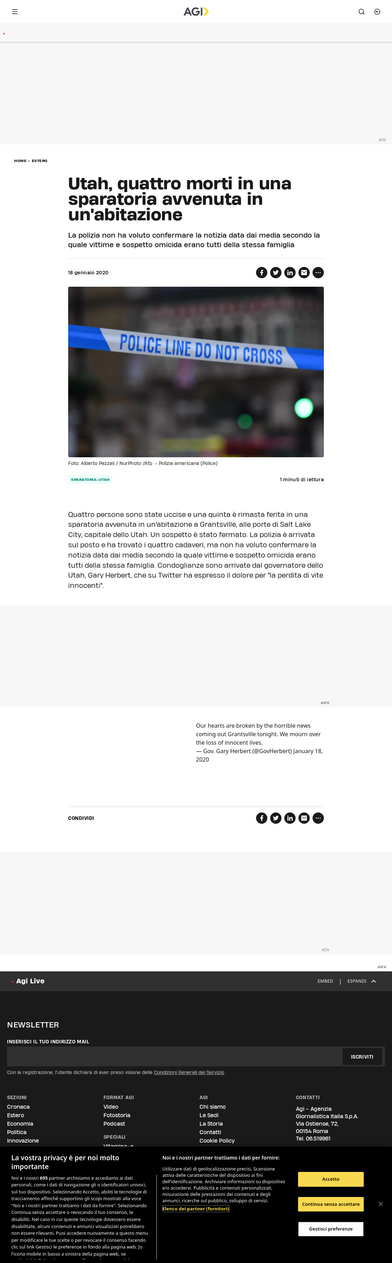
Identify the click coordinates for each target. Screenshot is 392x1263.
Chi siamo (213, 1106)
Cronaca (18, 1106)
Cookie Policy (217, 1140)
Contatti (210, 1132)
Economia (20, 1123)
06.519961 (318, 1138)
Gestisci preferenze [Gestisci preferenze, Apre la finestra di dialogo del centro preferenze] (331, 1229)
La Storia (211, 1123)
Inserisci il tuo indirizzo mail (48, 1041)
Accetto (331, 1179)
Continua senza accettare (331, 1204)
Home (20, 160)
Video (110, 1106)
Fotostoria (116, 1115)
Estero (40, 160)
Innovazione (23, 1140)
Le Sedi (209, 1115)
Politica (16, 1132)
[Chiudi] (380, 1204)
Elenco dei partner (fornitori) (195, 1208)
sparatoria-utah (90, 479)
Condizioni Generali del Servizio (189, 1072)
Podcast (114, 1123)
